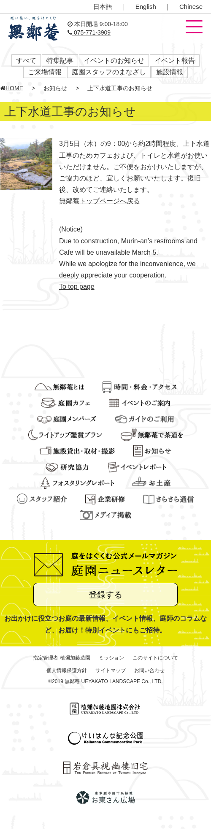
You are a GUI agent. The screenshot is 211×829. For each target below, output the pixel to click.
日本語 (102, 6)
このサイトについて (155, 658)
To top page (77, 286)
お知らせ (55, 88)
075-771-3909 (89, 32)
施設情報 (169, 71)
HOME (11, 88)
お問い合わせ (149, 670)
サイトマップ (110, 670)
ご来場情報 (45, 71)
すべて (26, 60)
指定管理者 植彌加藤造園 (61, 658)
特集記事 (59, 60)
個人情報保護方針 (66, 670)
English (145, 6)
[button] (194, 27)
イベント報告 (174, 60)
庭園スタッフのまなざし (109, 71)
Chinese (191, 6)
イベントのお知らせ (114, 60)
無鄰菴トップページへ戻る (99, 201)
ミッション (111, 658)
